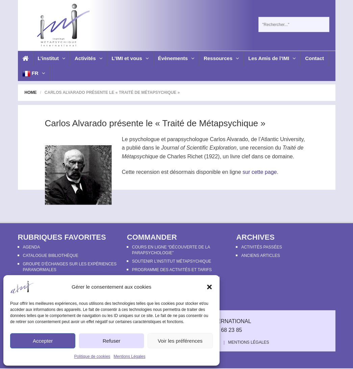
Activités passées (261, 247)
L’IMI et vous (130, 58)
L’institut (52, 58)
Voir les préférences (180, 341)
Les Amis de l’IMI (272, 58)
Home (31, 92)
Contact (314, 58)
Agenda (31, 247)
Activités (89, 58)
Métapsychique (140, 156)
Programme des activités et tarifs (172, 269)
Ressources (221, 58)
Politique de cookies (92, 356)
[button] (209, 287)
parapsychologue (187, 139)
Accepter (43, 341)
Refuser (112, 341)
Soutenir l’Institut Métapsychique (171, 261)
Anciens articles (260, 255)
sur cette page (260, 172)
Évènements (176, 58)
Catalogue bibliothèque (50, 255)
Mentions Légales (129, 356)
